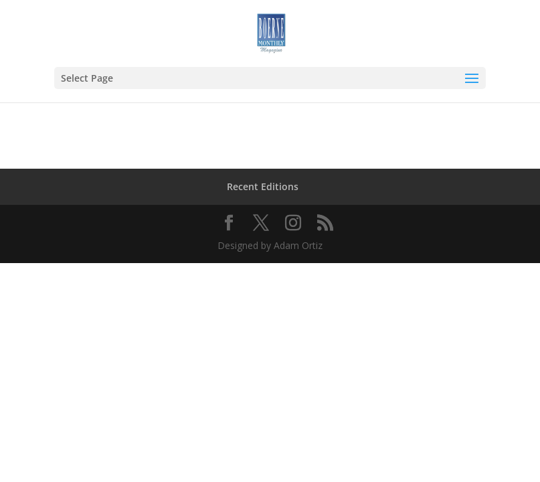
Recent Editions (262, 186)
